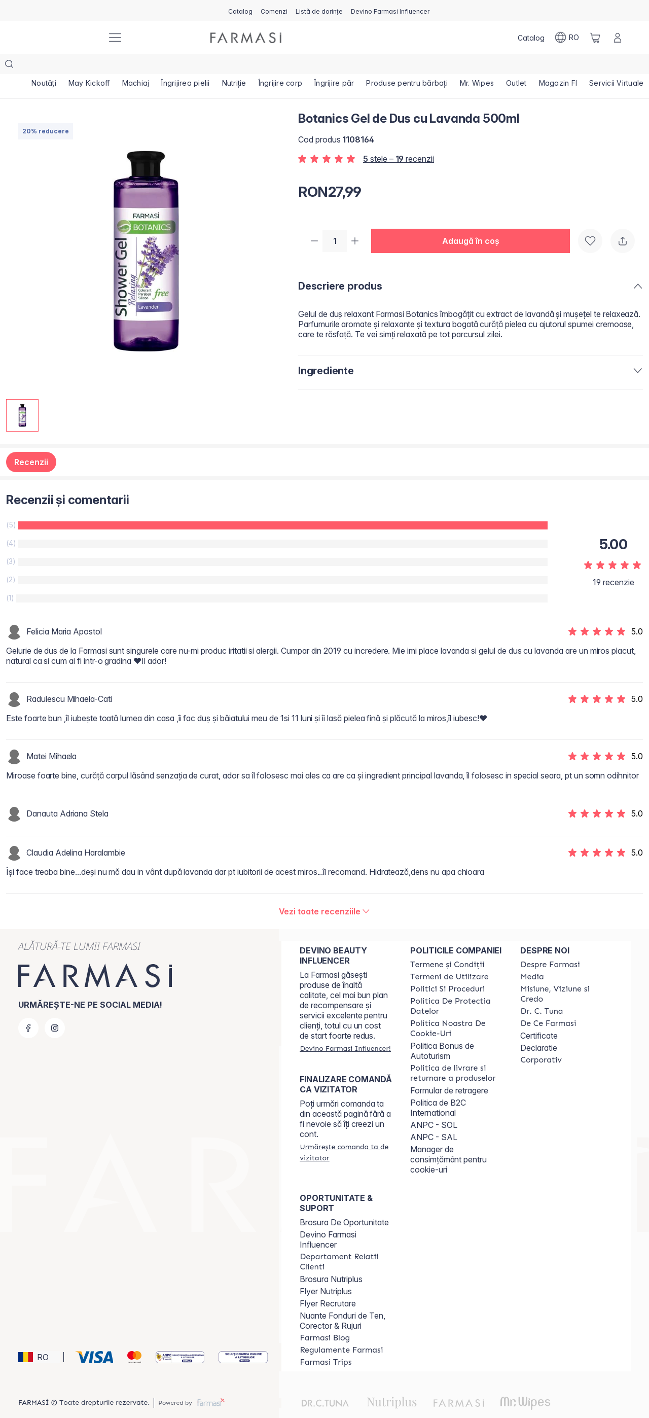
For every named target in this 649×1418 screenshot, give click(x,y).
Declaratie (538, 1027)
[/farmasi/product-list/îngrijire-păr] (334, 66)
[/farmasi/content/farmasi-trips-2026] (325, 1342)
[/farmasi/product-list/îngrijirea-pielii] (185, 66)
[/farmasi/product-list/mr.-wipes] (477, 66)
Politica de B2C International (438, 1087)
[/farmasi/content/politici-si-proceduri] (447, 969)
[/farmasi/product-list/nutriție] (234, 66)
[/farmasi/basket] (595, 37)
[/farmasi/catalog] (240, 11)
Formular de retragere (449, 1070)
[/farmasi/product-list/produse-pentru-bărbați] (407, 66)
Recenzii (31, 442)
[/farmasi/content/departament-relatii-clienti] (346, 1241)
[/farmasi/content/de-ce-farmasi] (548, 1003)
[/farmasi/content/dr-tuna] (541, 991)
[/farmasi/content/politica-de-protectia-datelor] (456, 986)
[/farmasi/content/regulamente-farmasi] (341, 1330)
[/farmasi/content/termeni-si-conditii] (447, 944)
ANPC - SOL (433, 1105)
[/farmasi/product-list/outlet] (516, 66)
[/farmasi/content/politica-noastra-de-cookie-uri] (456, 1008)
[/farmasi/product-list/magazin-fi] (558, 66)
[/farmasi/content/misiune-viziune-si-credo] (566, 974)
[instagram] (55, 1008)
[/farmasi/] (60, 38)
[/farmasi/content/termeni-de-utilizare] (449, 956)
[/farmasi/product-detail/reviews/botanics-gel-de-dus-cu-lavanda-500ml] (325, 891)
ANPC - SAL (433, 1117)
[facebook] (28, 1008)
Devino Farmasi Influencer (328, 1219)
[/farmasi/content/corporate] (541, 1040)
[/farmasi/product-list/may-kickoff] (89, 66)
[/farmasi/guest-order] (346, 1132)
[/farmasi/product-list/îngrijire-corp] (281, 66)
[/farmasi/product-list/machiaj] (136, 66)
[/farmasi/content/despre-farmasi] (550, 944)
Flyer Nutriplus (326, 1271)
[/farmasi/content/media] (532, 956)
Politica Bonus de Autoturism (442, 1030)
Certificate (539, 1015)
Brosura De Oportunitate (344, 1202)
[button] (474, 221)
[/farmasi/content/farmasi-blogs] (325, 1318)
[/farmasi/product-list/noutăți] (43, 66)
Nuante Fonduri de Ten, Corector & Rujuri (342, 1300)
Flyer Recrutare (328, 1283)
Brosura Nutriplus (331, 1259)
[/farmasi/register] (274, 11)
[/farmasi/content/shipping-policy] (456, 1053)
